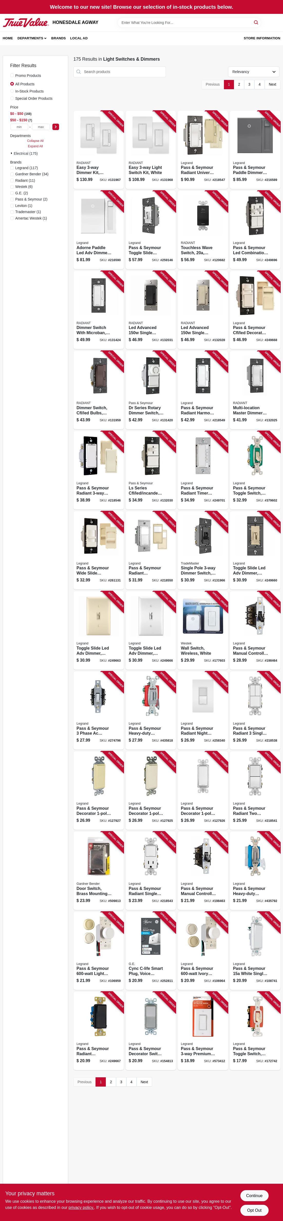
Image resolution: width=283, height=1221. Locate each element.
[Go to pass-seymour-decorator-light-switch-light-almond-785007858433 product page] (151, 790)
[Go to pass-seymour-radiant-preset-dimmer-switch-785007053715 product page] (98, 470)
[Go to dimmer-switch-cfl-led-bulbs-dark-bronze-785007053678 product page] (98, 390)
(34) (32, 174)
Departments (30, 38)
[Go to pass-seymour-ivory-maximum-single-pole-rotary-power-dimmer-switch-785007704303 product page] (203, 951)
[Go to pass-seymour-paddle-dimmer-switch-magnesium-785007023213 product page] (255, 150)
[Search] (256, 22)
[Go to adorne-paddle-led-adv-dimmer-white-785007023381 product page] (98, 230)
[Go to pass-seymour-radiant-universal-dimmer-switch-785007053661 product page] (203, 150)
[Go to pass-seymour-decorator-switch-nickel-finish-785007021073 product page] (151, 1031)
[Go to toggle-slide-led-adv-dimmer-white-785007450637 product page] (151, 630)
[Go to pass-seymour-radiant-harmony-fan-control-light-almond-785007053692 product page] (203, 390)
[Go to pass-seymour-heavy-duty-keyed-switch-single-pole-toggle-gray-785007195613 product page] (151, 710)
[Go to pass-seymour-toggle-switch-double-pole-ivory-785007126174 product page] (255, 1031)
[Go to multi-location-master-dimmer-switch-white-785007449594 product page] (255, 390)
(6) (24, 187)
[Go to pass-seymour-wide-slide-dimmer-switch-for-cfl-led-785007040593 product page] (98, 550)
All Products (25, 84)
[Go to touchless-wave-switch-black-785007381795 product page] (203, 230)
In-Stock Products (29, 91)
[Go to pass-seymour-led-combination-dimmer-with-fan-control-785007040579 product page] (255, 230)
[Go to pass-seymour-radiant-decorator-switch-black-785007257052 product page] (98, 1031)
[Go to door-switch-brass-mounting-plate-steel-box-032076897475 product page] (98, 871)
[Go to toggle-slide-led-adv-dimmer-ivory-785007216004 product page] (255, 550)
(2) (21, 193)
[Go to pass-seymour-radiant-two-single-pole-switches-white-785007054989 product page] (255, 790)
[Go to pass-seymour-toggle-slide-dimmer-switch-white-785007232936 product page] (151, 230)
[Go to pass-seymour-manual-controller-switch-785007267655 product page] (203, 871)
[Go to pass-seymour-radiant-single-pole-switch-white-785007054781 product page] (255, 710)
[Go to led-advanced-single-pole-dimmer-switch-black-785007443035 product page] (151, 310)
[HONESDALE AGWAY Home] (26, 22)
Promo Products (28, 75)
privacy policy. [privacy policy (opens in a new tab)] (81, 1207)
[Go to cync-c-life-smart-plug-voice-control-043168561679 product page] (151, 951)
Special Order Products (34, 98)
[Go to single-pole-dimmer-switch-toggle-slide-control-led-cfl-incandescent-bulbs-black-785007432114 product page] (203, 550)
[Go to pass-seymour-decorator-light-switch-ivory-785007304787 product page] (98, 790)
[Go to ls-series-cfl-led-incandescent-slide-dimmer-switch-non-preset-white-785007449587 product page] (151, 470)
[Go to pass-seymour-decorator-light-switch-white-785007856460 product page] (203, 790)
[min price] (19, 127)
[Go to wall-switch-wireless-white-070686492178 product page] (203, 630)
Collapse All (35, 141)
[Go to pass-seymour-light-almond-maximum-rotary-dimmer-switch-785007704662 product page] (98, 951)
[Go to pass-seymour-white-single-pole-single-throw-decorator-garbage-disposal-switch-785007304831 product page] (255, 951)
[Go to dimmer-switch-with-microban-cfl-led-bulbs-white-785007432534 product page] (98, 310)
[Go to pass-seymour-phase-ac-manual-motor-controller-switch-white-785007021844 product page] (98, 710)
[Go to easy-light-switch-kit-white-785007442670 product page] (151, 150)
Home (8, 38)
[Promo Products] (12, 75)
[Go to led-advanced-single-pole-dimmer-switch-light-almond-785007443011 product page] (203, 310)
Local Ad (79, 38)
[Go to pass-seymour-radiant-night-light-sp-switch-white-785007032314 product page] (203, 710)
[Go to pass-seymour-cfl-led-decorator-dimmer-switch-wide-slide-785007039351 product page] (255, 310)
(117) (26, 168)
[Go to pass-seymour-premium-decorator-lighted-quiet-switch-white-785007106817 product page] (203, 1031)
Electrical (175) (26, 153)
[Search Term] (189, 22)
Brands (58, 38)
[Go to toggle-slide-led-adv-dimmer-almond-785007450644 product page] (98, 630)
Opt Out (254, 1210)
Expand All (35, 146)
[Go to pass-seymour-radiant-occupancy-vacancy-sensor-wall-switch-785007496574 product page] (151, 550)
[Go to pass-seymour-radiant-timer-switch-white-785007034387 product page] (203, 470)
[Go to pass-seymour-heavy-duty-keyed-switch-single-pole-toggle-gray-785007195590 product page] (255, 871)
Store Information (262, 38)
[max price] (41, 127)
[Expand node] (12, 153)
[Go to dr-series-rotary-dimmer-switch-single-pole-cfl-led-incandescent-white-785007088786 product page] (151, 390)
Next (272, 84)
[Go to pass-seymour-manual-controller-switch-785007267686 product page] (255, 630)
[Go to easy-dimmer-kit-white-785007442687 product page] (98, 150)
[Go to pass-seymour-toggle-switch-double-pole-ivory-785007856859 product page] (255, 470)
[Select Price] (55, 127)
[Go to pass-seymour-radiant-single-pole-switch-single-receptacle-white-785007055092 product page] (151, 871)
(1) (23, 206)
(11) (25, 180)
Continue (254, 1195)
